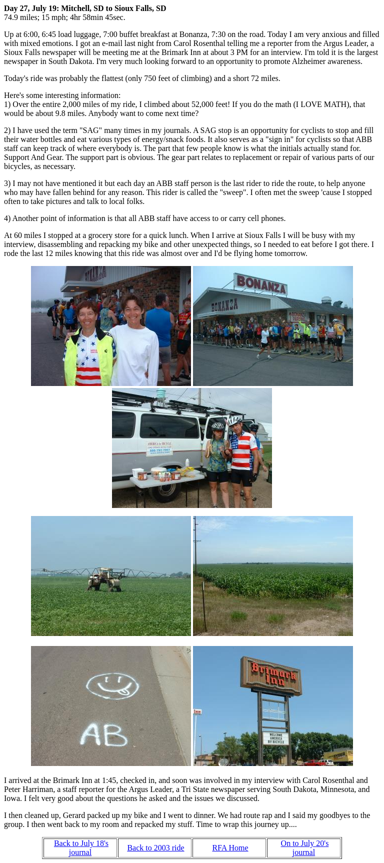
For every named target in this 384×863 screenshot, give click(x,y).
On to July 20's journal (305, 847)
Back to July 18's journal (81, 847)
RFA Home (230, 848)
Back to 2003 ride (155, 848)
